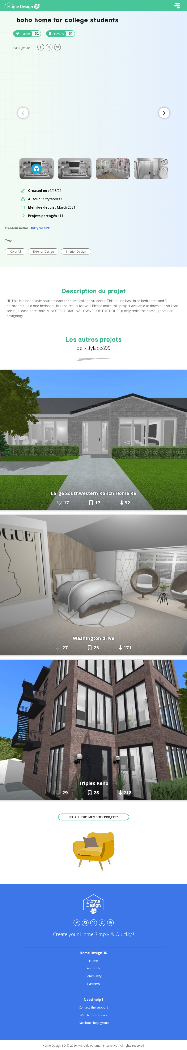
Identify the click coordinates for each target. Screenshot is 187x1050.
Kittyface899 (40, 228)
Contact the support (93, 1007)
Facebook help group (93, 1022)
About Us (93, 968)
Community (93, 976)
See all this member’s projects (94, 817)
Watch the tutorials (93, 1015)
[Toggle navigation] (177, 6)
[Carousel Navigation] (93, 113)
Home (93, 960)
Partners (93, 984)
